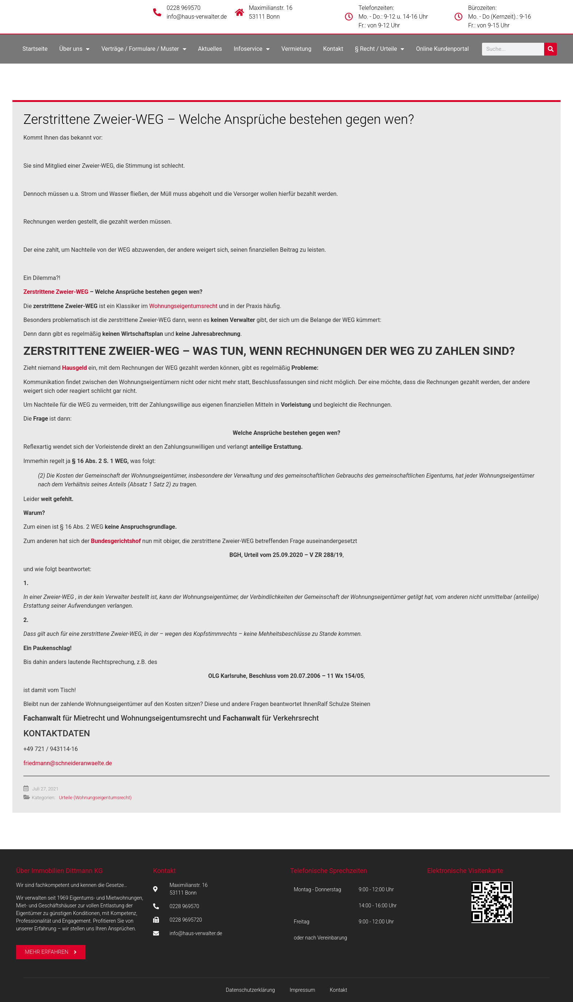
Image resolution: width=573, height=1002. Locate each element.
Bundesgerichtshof (116, 541)
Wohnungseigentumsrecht (183, 306)
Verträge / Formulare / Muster (143, 49)
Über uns (74, 49)
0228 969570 (184, 7)
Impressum (302, 990)
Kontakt (333, 48)
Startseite (35, 48)
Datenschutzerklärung (250, 990)
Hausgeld (74, 367)
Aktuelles (210, 48)
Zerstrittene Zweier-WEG (55, 291)
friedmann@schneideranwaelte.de (67, 763)
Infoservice (252, 49)
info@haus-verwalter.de (197, 16)
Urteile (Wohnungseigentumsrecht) (95, 797)
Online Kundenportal (442, 48)
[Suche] (550, 49)
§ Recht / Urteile (379, 49)
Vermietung (296, 48)
